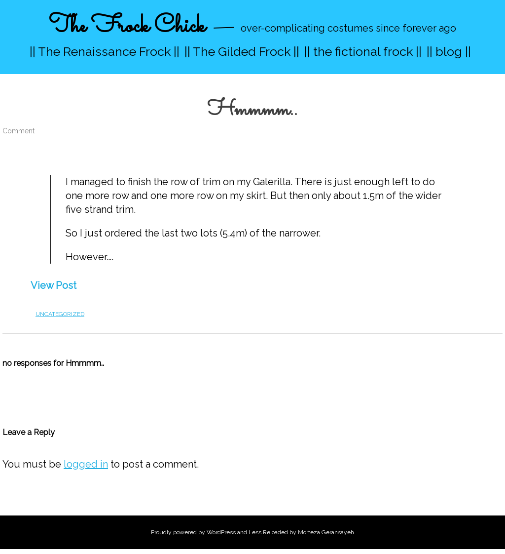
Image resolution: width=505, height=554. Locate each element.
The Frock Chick (127, 26)
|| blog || (449, 51)
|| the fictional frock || (363, 51)
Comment (18, 131)
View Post (53, 285)
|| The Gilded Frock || (241, 51)
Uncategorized (60, 314)
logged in (86, 464)
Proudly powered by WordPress (193, 532)
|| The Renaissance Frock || (105, 51)
